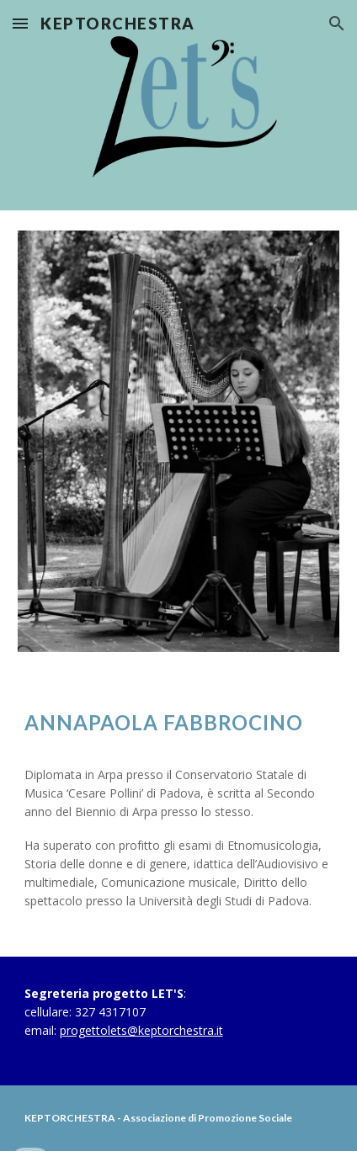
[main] (179, 722)
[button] (20, 23)
